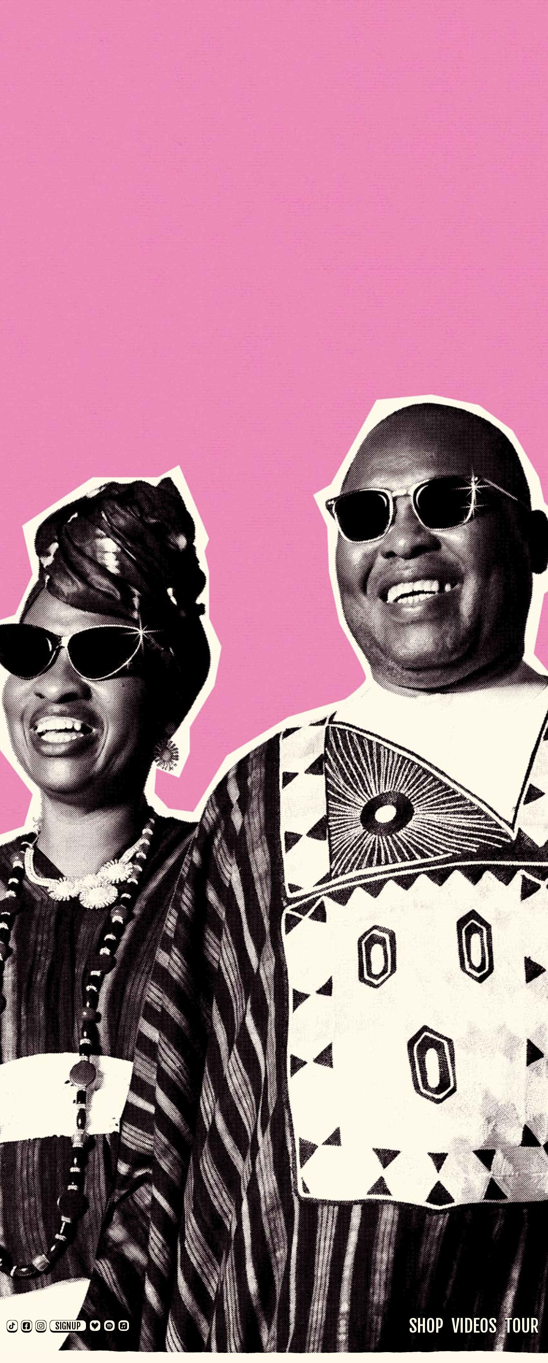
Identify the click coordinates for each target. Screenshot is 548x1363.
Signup (68, 1325)
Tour (522, 1326)
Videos (474, 1326)
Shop (426, 1326)
